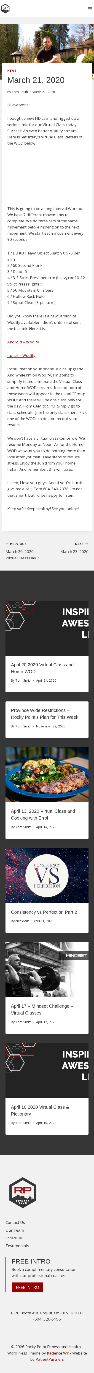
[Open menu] (90, 8)
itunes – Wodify (21, 355)
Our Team (14, 1230)
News (11, 70)
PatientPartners (50, 1359)
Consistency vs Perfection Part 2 (44, 912)
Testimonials (17, 1245)
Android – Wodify (23, 342)
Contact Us (15, 1222)
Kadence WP (58, 1353)
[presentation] (47, 628)
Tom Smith (20, 92)
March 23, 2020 (70, 547)
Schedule (13, 1238)
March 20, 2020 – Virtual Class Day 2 (24, 550)
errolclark (22, 921)
